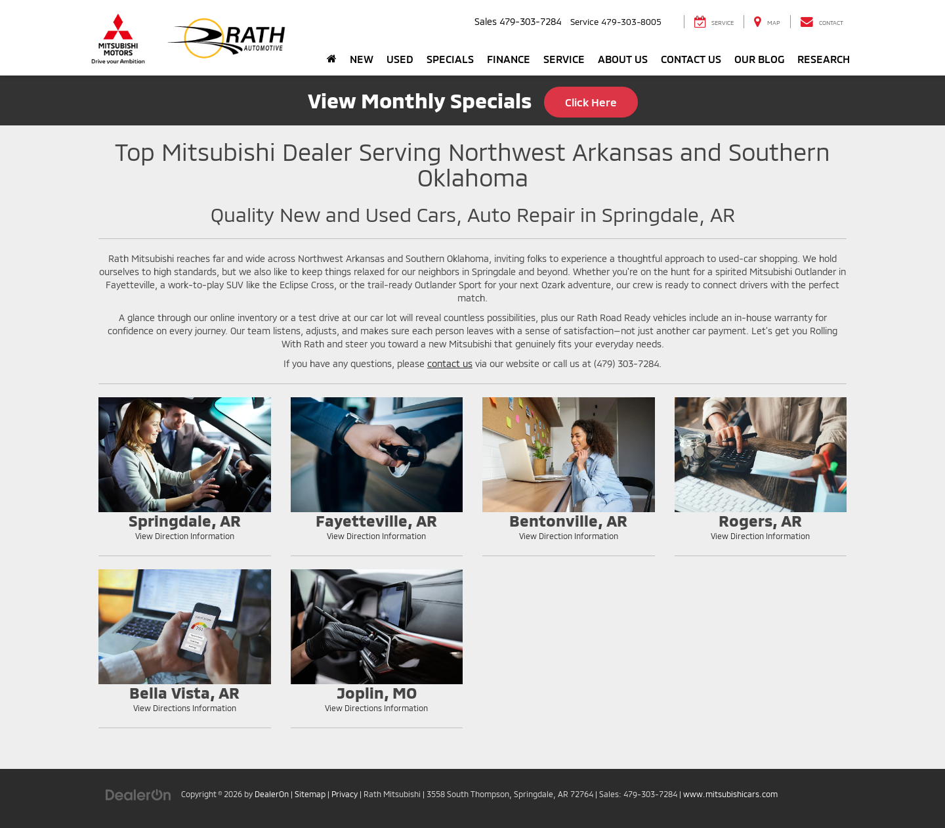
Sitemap (310, 793)
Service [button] (564, 59)
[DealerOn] (138, 793)
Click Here (591, 101)
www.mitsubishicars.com (730, 793)
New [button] (361, 59)
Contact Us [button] (691, 59)
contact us (449, 363)
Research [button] (823, 59)
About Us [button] (623, 59)
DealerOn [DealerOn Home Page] (272, 793)
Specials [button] (450, 59)
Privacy (344, 793)
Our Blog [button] (759, 59)
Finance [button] (508, 59)
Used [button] (400, 59)
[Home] (331, 59)
